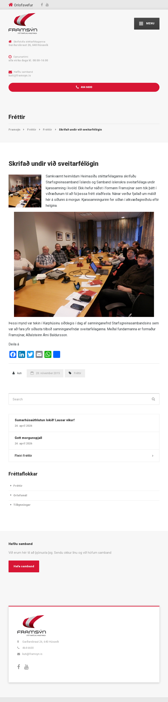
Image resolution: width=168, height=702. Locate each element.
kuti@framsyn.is (32, 654)
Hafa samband (24, 566)
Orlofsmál (20, 495)
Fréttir (77, 373)
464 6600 (84, 87)
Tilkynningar (22, 504)
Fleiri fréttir (23, 455)
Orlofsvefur (23, 5)
